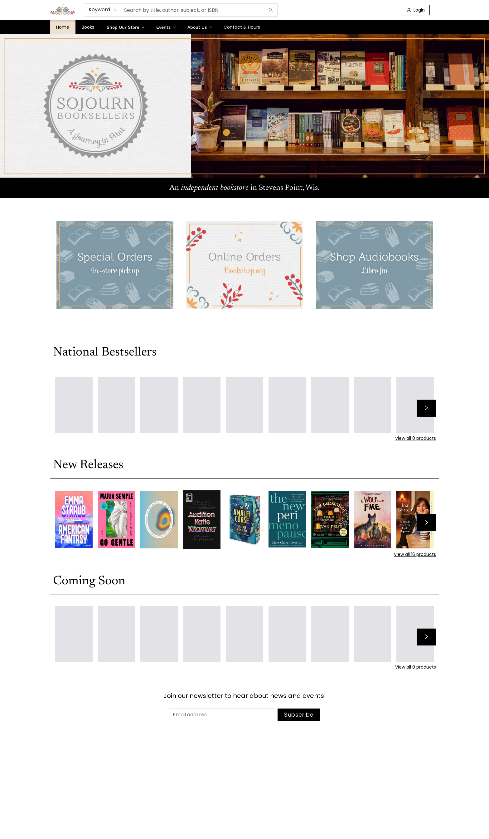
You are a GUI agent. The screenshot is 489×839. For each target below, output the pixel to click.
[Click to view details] (74, 519)
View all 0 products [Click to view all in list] (415, 438)
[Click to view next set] (426, 408)
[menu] (244, 27)
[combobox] (103, 10)
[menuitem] (62, 27)
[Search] (270, 10)
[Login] (416, 10)
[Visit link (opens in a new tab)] (114, 265)
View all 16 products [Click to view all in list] (415, 554)
